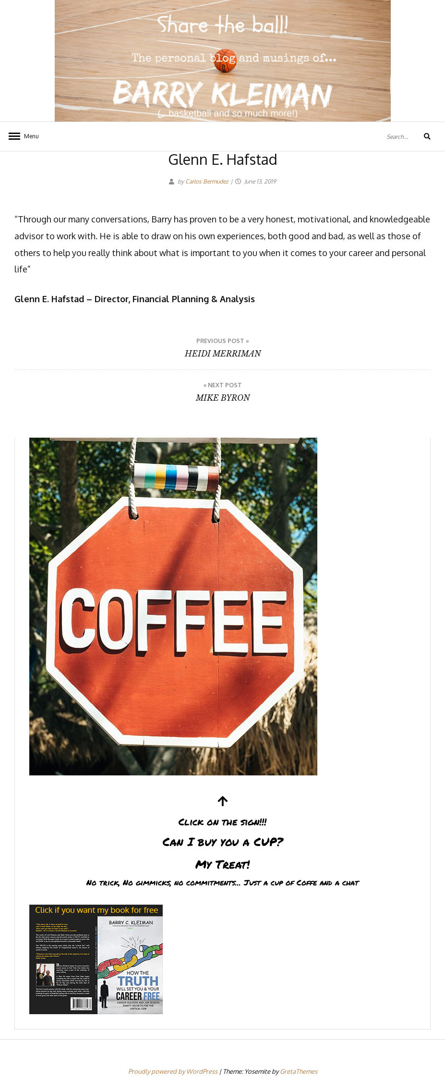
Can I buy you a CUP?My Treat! (222, 842)
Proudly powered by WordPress (173, 1071)
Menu (31, 136)
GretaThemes (298, 1071)
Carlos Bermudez (206, 181)
